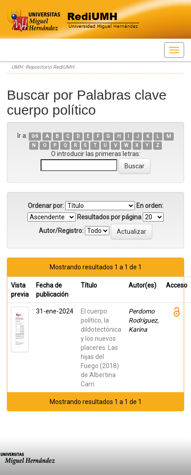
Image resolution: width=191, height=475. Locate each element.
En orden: (149, 205)
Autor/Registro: (61, 230)
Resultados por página (109, 217)
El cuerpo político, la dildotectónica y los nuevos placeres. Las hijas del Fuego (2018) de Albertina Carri (101, 348)
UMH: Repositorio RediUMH (42, 67)
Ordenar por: (46, 205)
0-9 (34, 136)
